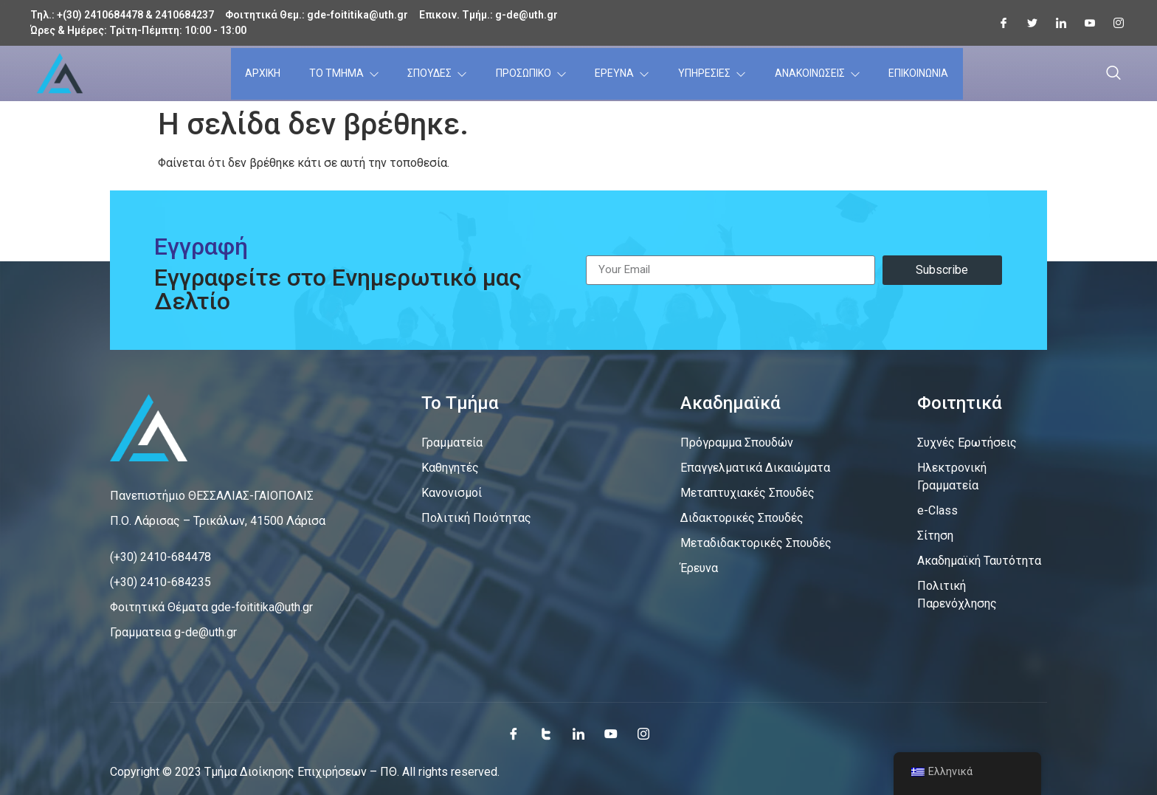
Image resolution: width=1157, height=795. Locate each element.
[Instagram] (1113, 23)
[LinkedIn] (578, 734)
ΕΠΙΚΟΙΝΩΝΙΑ (920, 73)
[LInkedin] (1055, 23)
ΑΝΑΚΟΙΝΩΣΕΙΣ (817, 73)
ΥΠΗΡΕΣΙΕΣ (711, 73)
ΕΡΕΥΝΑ (620, 73)
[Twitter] (1026, 23)
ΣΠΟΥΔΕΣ (433, 73)
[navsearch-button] (1113, 74)
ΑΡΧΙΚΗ (262, 73)
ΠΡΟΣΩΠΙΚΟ (528, 73)
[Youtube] (1084, 23)
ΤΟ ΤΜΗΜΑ (341, 73)
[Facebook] (998, 23)
